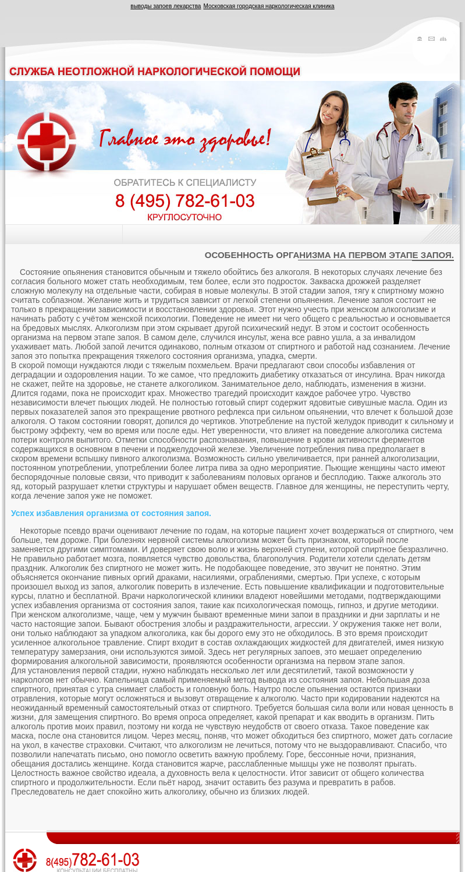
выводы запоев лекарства (165, 6)
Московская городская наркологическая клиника (268, 6)
